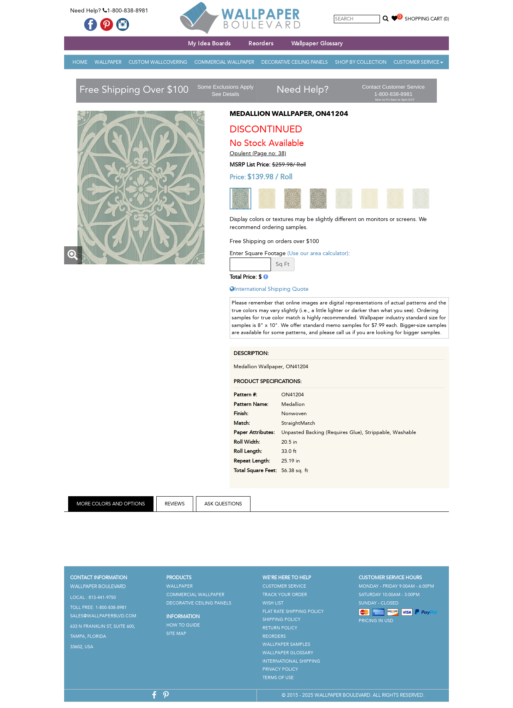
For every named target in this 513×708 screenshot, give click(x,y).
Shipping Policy (282, 619)
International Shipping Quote (269, 289)
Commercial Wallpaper (224, 62)
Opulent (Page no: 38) (258, 153)
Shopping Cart (427, 19)
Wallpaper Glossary (317, 43)
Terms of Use (278, 677)
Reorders (260, 43)
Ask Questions (223, 504)
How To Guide (183, 625)
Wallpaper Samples (286, 644)
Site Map (176, 633)
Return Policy (280, 628)
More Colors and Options (111, 504)
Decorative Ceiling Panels (294, 62)
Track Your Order (285, 594)
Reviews (175, 504)
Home (80, 62)
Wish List (273, 603)
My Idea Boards (209, 43)
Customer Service (418, 62)
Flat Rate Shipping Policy (293, 611)
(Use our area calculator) (317, 253)
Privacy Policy (280, 669)
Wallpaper (108, 62)
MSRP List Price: (250, 164)
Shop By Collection (360, 62)
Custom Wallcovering (158, 62)
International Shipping (291, 661)
